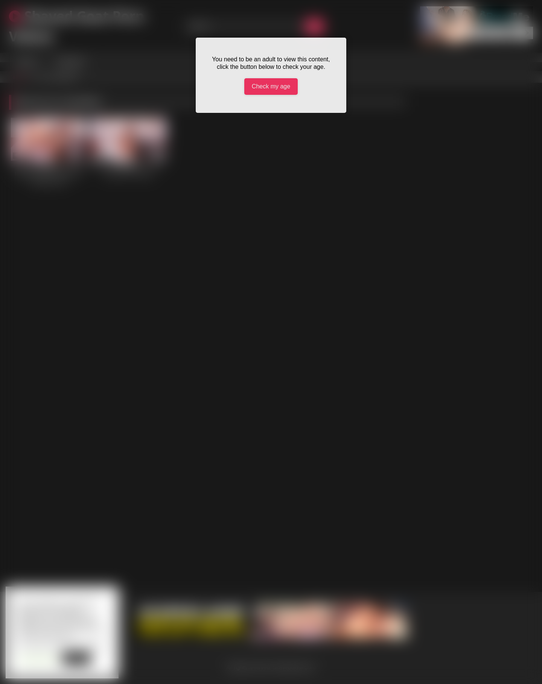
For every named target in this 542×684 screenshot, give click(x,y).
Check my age (271, 86)
